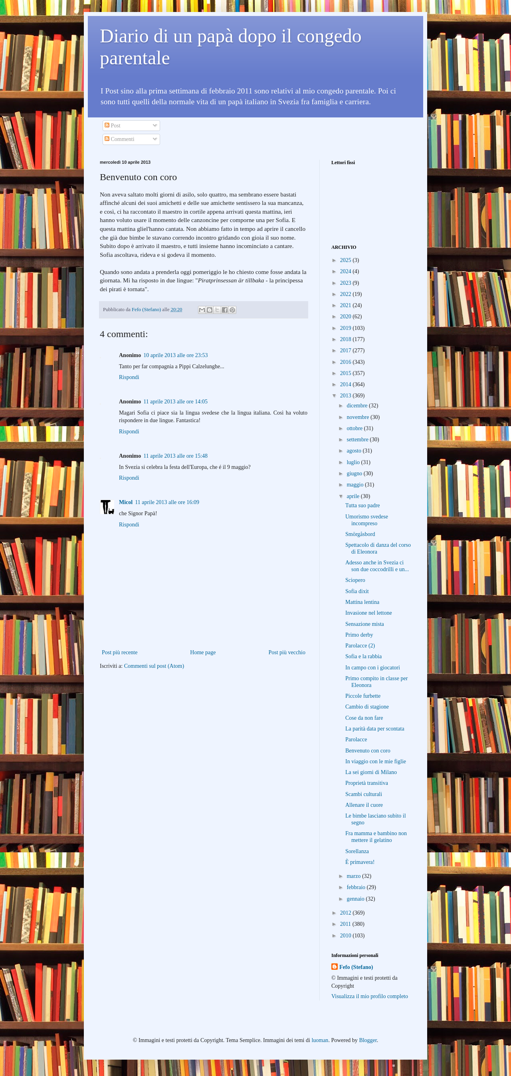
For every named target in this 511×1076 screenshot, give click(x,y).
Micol (126, 502)
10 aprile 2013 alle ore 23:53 (175, 355)
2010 (346, 936)
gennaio (356, 899)
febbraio (356, 887)
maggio (356, 485)
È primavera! (359, 862)
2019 (346, 328)
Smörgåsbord (360, 534)
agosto (354, 451)
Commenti (120, 139)
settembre (358, 440)
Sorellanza (357, 851)
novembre (358, 417)
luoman (319, 1040)
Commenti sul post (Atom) (154, 666)
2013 (346, 396)
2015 (346, 373)
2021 (346, 305)
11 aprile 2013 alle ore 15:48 (175, 456)
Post (113, 126)
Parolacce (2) (360, 646)
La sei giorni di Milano (371, 772)
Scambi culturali (363, 794)
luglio (354, 462)
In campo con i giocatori (372, 668)
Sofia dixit (357, 591)
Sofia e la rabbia (363, 656)
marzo (354, 876)
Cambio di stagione (367, 707)
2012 (346, 913)
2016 (346, 362)
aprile (353, 496)
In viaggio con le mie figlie (375, 761)
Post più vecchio (286, 652)
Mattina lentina (362, 602)
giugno (355, 473)
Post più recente (119, 652)
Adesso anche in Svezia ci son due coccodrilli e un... (377, 566)
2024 (346, 271)
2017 (346, 350)
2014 (346, 384)
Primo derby (359, 635)
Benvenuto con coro (367, 751)
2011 (346, 924)
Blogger (367, 1040)
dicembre (358, 406)
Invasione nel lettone (368, 613)
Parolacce (356, 739)
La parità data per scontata (374, 729)
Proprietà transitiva (366, 783)
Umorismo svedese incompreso (366, 520)
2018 (346, 339)
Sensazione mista (364, 624)
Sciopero (355, 580)
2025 (346, 260)
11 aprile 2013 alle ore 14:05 (175, 402)
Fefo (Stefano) (356, 967)
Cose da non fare (364, 718)
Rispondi (129, 377)
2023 (346, 283)
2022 (346, 294)
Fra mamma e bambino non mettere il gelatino (376, 836)
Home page (203, 652)
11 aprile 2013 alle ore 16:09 (167, 502)
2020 (346, 317)
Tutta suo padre (362, 505)
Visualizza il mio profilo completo (369, 996)
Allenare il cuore (364, 805)
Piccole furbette (362, 696)
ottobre (355, 428)
